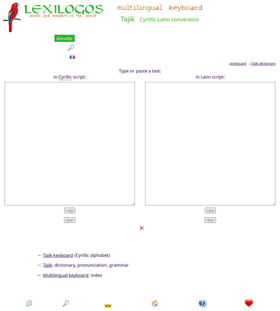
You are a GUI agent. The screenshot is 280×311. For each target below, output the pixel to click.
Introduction (202, 286)
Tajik (47, 238)
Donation (249, 286)
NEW (108, 278)
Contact (29, 286)
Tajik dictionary (263, 36)
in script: (70, 49)
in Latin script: (210, 49)
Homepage (155, 286)
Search (66, 286)
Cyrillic (65, 49)
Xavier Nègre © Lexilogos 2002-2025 (140, 297)
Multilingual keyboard (65, 248)
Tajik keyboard (58, 228)
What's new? (108, 286)
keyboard (238, 36)
